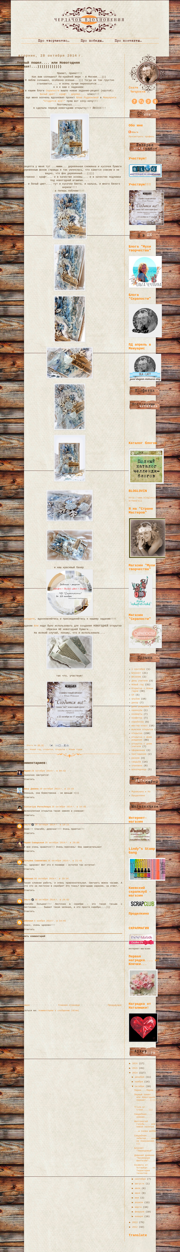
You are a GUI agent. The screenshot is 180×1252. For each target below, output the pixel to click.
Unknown (28, 878)
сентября (141, 1179)
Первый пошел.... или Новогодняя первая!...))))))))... (147, 1098)
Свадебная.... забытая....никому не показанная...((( (146, 1139)
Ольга (27, 825)
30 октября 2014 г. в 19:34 (51, 878)
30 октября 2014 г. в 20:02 (52, 900)
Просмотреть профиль (141, 136)
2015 (135, 1068)
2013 (135, 1222)
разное (135, 758)
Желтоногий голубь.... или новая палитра (144, 1124)
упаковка (136, 765)
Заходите (29, 618)
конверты (136, 714)
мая (137, 1198)
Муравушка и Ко (140, 791)
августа (140, 1184)
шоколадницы (138, 769)
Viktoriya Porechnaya (37, 807)
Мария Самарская (34, 842)
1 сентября (138, 669)
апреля (139, 1202)
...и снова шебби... (147, 1131)
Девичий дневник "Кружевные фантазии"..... (144, 1158)
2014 (135, 1073)
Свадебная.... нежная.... (143, 1115)
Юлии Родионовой (87, 97)
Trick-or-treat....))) (143, 1108)
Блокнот (136, 673)
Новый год (35, 749)
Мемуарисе (109, 97)
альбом (135, 699)
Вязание (136, 677)
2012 (135, 1227)
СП (132, 695)
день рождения (140, 706)
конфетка (136, 718)
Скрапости (52, 90)
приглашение (138, 754)
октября (140, 1086)
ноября (139, 1082)
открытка (48, 749)
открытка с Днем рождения (141, 738)
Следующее (24, 1005)
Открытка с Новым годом (68, 749)
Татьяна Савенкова (35, 861)
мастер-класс (139, 726)
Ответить (29, 779)
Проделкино (138, 795)
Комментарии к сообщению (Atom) (59, 1010)
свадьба (136, 762)
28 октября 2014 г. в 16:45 (69, 807)
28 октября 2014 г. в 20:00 (62, 842)
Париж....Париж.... (146, 1090)
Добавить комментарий (31, 936)
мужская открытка (142, 729)
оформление (138, 750)
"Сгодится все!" (53, 101)
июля (138, 1188)
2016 (135, 1063)
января (139, 1216)
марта (139, 1207)
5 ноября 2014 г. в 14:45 (50, 921)
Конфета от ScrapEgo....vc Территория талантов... (144, 1169)
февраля (140, 1212)
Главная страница (69, 1005)
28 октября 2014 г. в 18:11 (52, 825)
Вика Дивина (31, 789)
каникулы (136, 710)
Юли (35, 625)
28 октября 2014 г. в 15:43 (57, 789)
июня (138, 1193)
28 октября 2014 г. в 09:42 (48, 771)
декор (134, 702)
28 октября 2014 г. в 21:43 (65, 861)
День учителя (139, 681)
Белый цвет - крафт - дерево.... (63, 94)
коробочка (137, 722)
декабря (140, 1077)
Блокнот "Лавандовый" (143, 1149)
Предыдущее (115, 1005)
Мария (27, 771)
